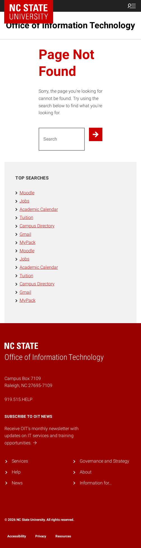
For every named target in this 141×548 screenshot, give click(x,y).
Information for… (96, 483)
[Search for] (62, 139)
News (17, 483)
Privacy (40, 536)
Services (20, 461)
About (85, 472)
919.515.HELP (18, 399)
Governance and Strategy (104, 461)
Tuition (26, 217)
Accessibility (16, 536)
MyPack (28, 242)
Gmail (25, 234)
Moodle (27, 192)
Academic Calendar (39, 209)
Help (16, 472)
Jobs (24, 201)
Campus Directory (37, 225)
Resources (63, 536)
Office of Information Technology (70, 25)
